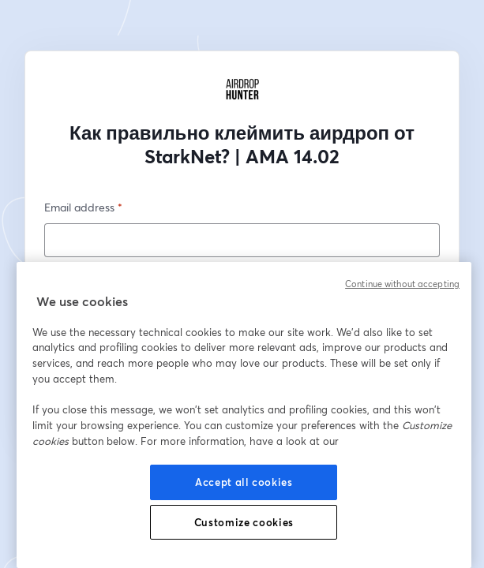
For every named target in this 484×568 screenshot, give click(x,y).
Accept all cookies (244, 482)
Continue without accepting (402, 284)
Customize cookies (244, 522)
